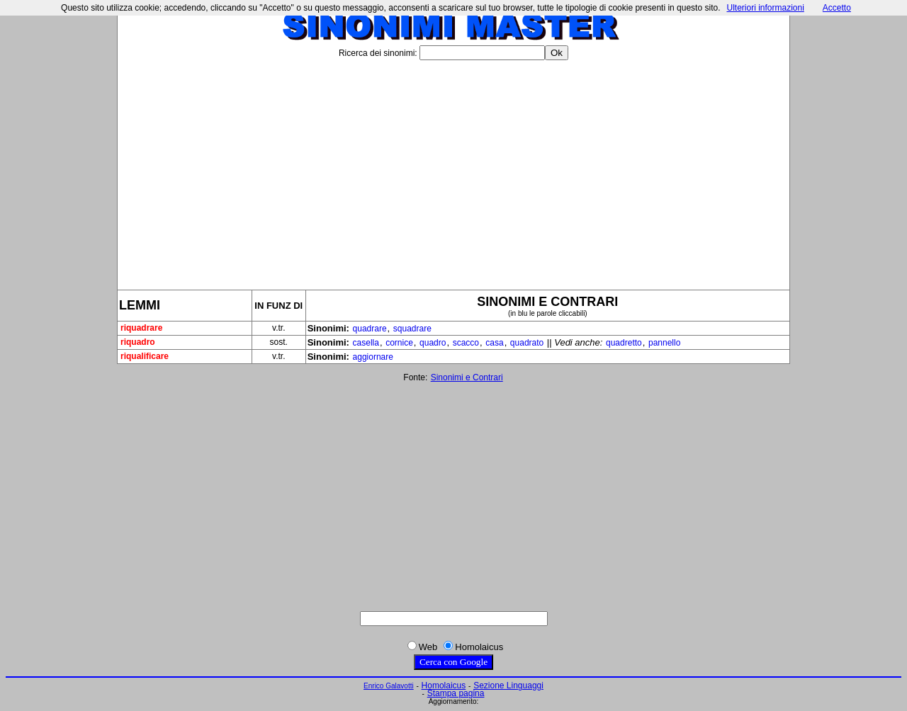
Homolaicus (444, 685)
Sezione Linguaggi (508, 685)
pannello (664, 343)
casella (366, 343)
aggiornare (373, 357)
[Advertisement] (453, 169)
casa (494, 343)
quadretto (624, 343)
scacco (466, 343)
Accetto (837, 8)
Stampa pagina (456, 693)
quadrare (370, 329)
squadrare (412, 329)
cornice (399, 343)
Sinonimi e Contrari (467, 377)
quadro (432, 343)
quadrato (526, 343)
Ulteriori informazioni (765, 8)
